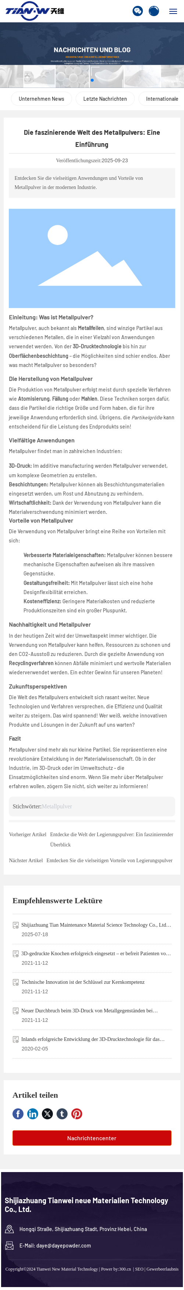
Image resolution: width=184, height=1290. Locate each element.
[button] (92, 80)
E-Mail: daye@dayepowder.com (55, 1245)
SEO (139, 1269)
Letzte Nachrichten (105, 99)
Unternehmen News (41, 99)
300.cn (125, 1269)
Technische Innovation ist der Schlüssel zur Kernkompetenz (83, 982)
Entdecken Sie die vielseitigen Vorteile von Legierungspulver (110, 860)
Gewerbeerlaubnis (162, 1269)
